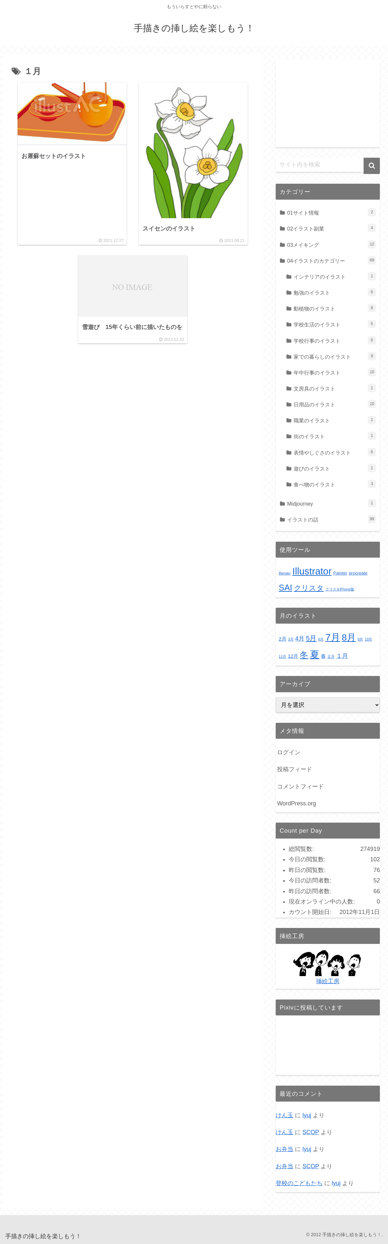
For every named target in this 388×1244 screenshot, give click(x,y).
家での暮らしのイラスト (335, 356)
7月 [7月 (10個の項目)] (332, 637)
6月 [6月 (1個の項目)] (321, 639)
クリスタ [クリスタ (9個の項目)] (309, 588)
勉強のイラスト (335, 292)
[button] (372, 166)
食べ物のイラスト (335, 484)
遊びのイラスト (335, 468)
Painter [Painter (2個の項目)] (340, 573)
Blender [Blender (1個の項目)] (285, 573)
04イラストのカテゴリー (331, 260)
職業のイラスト (335, 420)
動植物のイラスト (335, 308)
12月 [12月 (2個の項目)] (293, 656)
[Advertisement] (328, 100)
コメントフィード (300, 786)
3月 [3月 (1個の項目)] (291, 639)
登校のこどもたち (299, 1183)
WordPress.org (296, 803)
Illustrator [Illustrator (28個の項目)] (312, 571)
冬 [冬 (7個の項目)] (304, 654)
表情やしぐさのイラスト (335, 452)
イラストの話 (331, 519)
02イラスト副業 (331, 228)
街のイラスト (335, 436)
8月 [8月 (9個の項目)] (349, 637)
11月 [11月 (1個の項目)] (282, 656)
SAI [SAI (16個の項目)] (285, 587)
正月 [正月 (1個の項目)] (331, 656)
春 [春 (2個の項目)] (323, 656)
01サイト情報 (331, 212)
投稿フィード (294, 769)
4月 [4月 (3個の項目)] (299, 638)
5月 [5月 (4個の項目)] (311, 638)
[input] (328, 165)
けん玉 (284, 1115)
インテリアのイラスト (335, 276)
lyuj (306, 1115)
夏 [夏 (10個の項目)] (314, 654)
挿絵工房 (328, 981)
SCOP (310, 1132)
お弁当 (284, 1149)
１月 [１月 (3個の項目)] (342, 655)
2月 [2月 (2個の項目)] (282, 639)
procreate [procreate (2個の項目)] (358, 573)
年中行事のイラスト (335, 372)
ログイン (288, 752)
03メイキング (331, 244)
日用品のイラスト (335, 404)
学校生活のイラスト (335, 324)
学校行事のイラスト (335, 340)
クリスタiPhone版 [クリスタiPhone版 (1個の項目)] (340, 589)
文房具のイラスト (335, 388)
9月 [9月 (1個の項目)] (360, 639)
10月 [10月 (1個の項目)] (368, 639)
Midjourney (331, 503)
